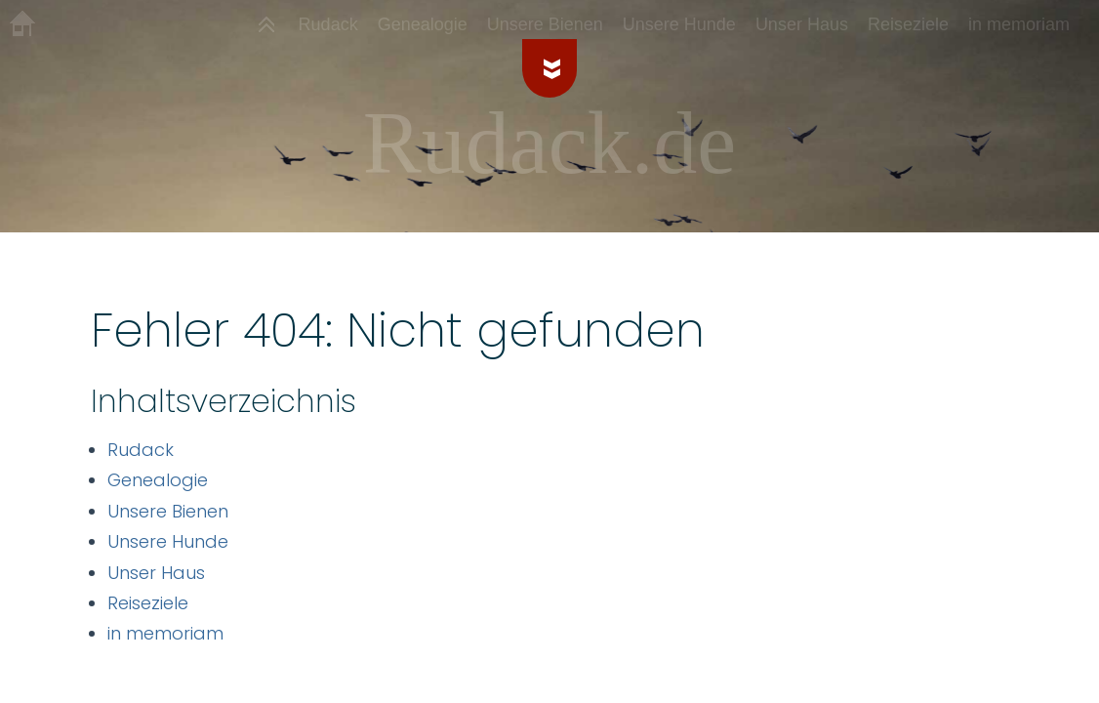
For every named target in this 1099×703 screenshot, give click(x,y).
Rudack (140, 449)
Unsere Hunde (167, 541)
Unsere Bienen (167, 511)
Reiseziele (147, 603)
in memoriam (165, 633)
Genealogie (157, 480)
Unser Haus (156, 572)
